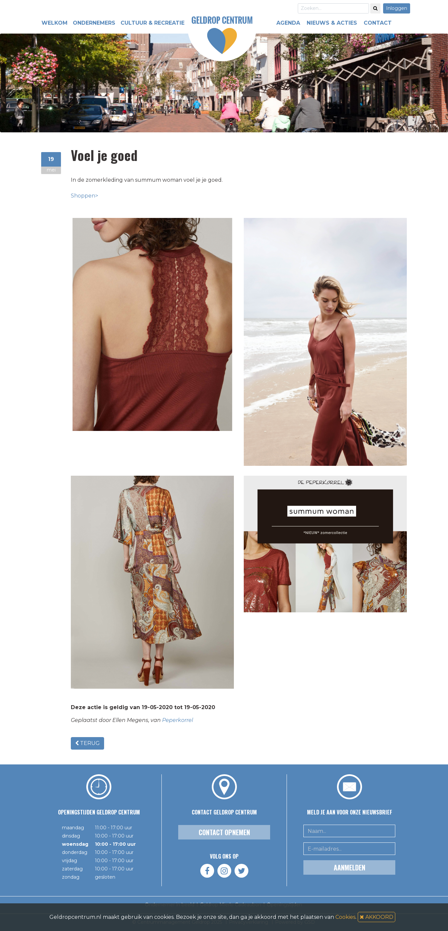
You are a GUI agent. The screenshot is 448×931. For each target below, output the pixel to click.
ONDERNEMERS (94, 23)
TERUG (87, 743)
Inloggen (396, 8)
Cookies (345, 917)
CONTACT (378, 23)
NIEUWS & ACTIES (332, 23)
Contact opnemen (224, 832)
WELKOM (55, 23)
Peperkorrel (177, 720)
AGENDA (288, 23)
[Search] (333, 8)
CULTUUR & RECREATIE (152, 23)
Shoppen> (84, 196)
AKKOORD (376, 917)
